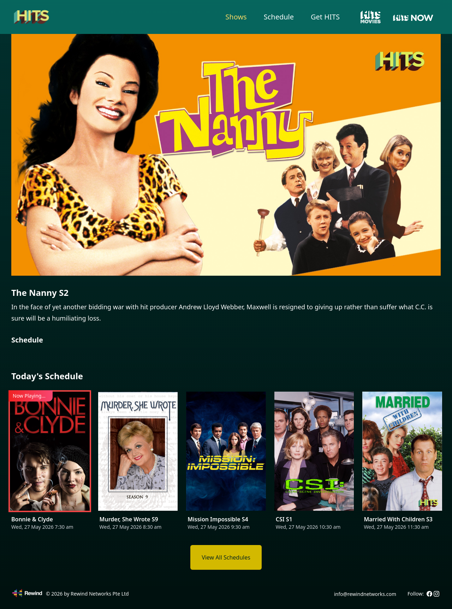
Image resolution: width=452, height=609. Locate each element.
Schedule (279, 17)
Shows (235, 17)
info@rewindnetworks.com (365, 594)
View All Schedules (226, 557)
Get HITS (325, 17)
